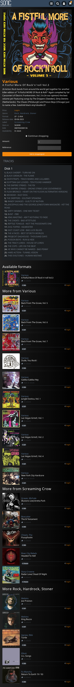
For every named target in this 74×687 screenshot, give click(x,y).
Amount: (6, 141)
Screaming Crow (22, 122)
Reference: (6, 147)
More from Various (19, 291)
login (68, 285)
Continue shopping (37, 136)
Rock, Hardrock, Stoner (25, 113)
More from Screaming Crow (26, 488)
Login (17, 110)
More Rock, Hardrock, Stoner (27, 588)
